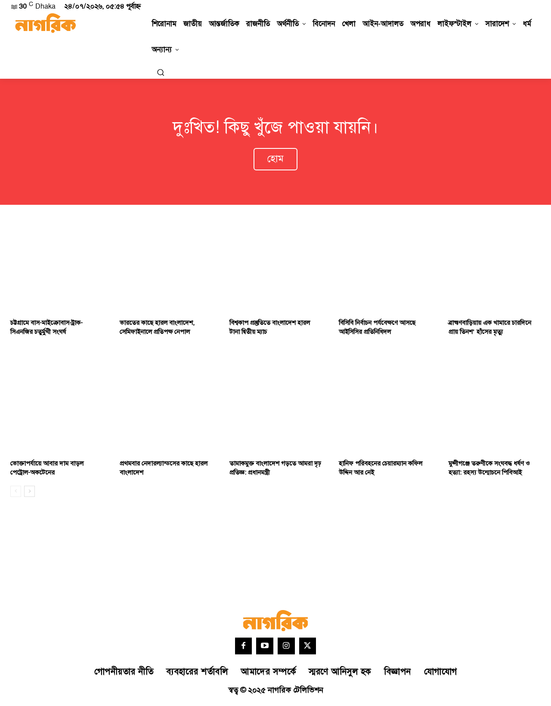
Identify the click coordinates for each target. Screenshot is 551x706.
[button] (160, 72)
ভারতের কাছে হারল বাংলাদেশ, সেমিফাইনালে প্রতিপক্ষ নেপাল (157, 329)
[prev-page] (15, 492)
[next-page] (29, 492)
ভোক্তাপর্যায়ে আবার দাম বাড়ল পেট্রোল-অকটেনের (47, 469)
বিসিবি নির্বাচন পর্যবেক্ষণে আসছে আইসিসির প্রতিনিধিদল (377, 329)
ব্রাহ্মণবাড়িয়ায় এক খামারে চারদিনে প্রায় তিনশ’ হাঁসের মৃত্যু (490, 329)
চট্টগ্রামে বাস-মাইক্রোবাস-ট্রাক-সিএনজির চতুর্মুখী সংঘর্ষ (46, 329)
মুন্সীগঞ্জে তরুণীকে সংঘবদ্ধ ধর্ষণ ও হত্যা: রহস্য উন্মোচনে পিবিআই (489, 469)
